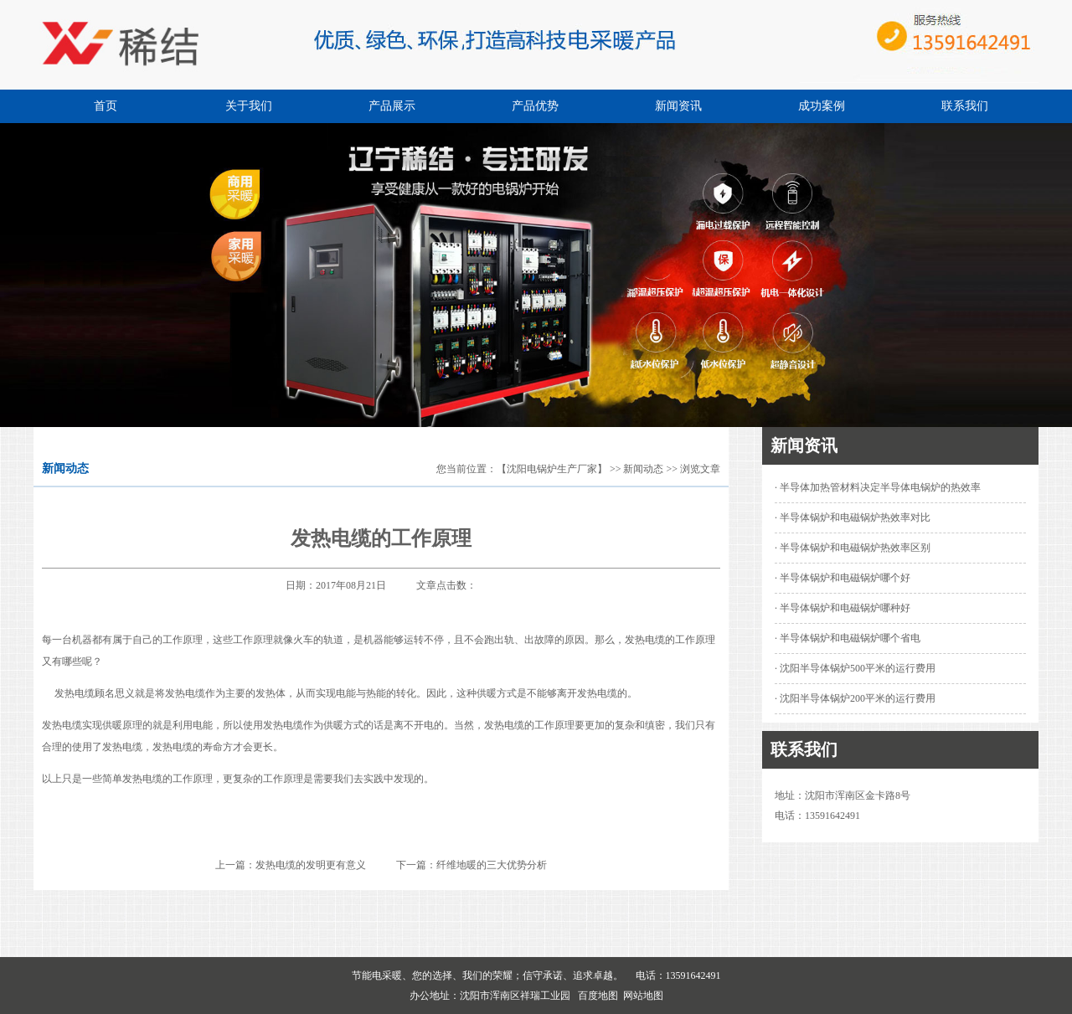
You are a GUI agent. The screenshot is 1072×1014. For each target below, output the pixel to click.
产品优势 (535, 106)
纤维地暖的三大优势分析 (491, 865)
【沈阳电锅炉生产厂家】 (552, 469)
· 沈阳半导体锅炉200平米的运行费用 (855, 698)
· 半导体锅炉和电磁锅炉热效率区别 (852, 547)
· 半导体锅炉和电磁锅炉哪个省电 (847, 638)
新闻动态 (643, 469)
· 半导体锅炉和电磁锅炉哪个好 (842, 578)
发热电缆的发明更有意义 (310, 865)
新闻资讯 (678, 106)
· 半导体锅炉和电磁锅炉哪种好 (842, 608)
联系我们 (964, 106)
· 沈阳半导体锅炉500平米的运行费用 (855, 668)
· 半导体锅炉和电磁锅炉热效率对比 (852, 517)
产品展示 (391, 106)
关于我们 (248, 106)
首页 (105, 106)
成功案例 (821, 106)
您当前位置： (466, 469)
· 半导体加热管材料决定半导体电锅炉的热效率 (878, 487)
